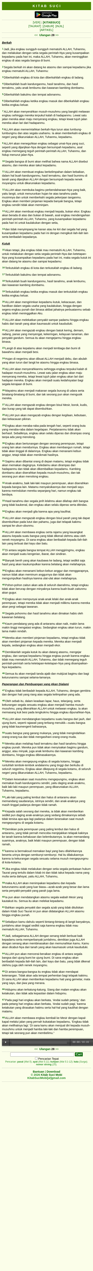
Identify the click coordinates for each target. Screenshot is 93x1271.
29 (3, 425)
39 (3, 570)
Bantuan (38, 1071)
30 (3, 443)
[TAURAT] (34, 26)
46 (3, 673)
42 (3, 613)
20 (3, 301)
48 (3, 700)
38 (3, 560)
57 (3, 850)
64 (3, 953)
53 (3, 779)
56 (3, 829)
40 (3, 584)
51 (3, 743)
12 (3, 189)
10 (3, 161)
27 (3, 404)
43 (3, 623)
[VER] (36, 22)
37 (3, 550)
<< (36, 35)
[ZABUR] (48, 26)
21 (3, 319)
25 (3, 368)
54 (3, 797)
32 (3, 483)
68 (3, 1017)
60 (3, 897)
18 (3, 281)
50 (3, 733)
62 (3, 921)
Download (53, 1071)
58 (3, 868)
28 (3, 415)
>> (57, 35)
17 (3, 274)
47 (3, 690)
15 (3, 250)
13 (3, 211)
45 (3, 651)
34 (3, 511)
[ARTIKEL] (46, 30)
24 (3, 358)
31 (3, 461)
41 (3, 599)
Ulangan (45, 35)
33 (3, 500)
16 (3, 267)
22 (3, 330)
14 (3, 229)
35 (3, 517)
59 (3, 883)
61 (3, 907)
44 (3, 637)
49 (3, 718)
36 (3, 532)
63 (3, 935)
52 (3, 761)
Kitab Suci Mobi (51, 1074)
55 (3, 811)
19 (3, 291)
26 (3, 390)
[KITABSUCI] (51, 22)
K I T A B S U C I (47, 6)
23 (3, 348)
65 (3, 971)
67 (3, 999)
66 (3, 989)
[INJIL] (59, 26)
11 (3, 171)
